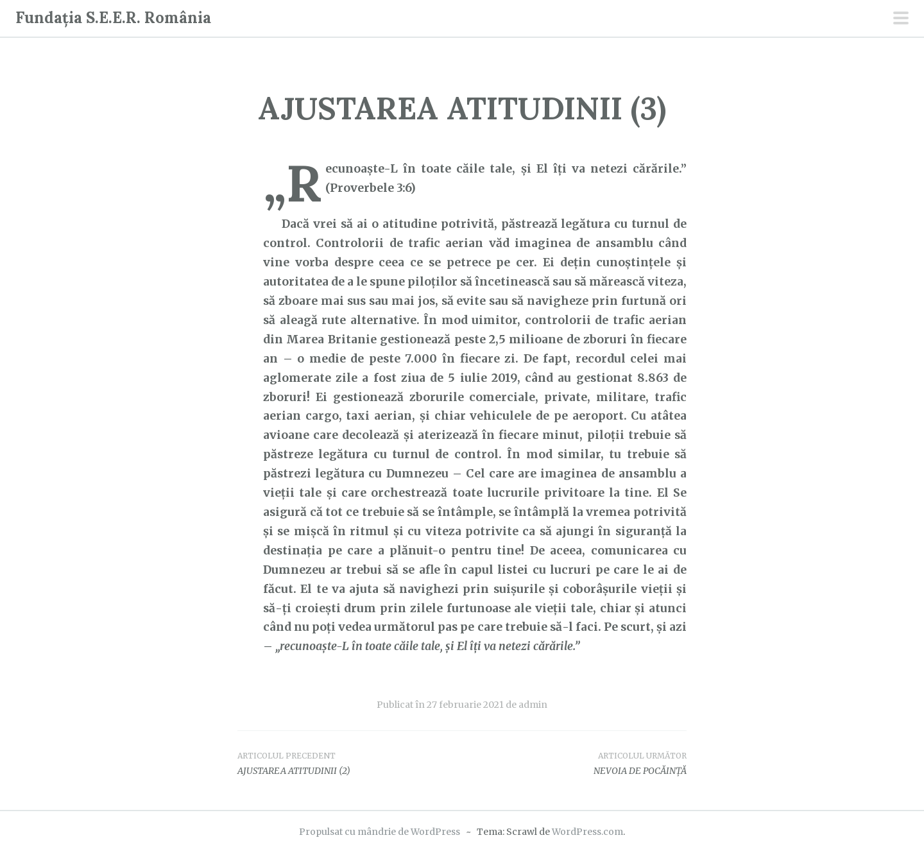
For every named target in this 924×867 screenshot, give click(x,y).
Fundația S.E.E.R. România (113, 18)
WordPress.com (587, 831)
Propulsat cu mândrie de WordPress (379, 831)
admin (532, 704)
